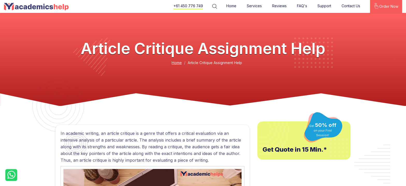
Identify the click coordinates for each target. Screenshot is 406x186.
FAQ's (302, 6)
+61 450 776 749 (188, 6)
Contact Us (350, 6)
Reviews (279, 6)
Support (324, 6)
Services (254, 6)
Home (231, 6)
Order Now (386, 6)
